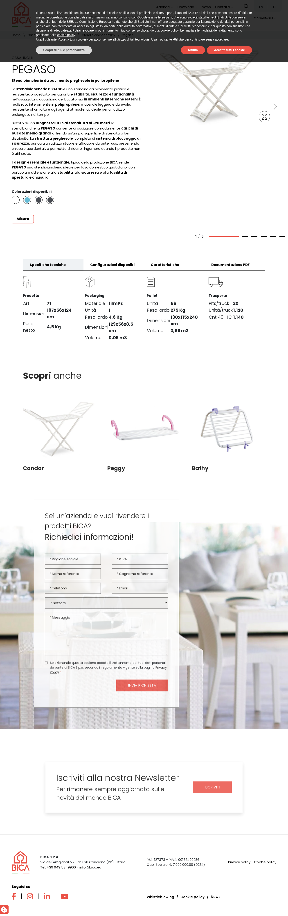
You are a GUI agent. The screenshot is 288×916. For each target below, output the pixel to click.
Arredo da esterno (131, 18)
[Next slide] (275, 106)
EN (261, 7)
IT (274, 7)
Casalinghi (263, 18)
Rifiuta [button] (193, 903)
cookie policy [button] (169, 884)
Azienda (163, 7)
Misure (23, 218)
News (206, 7)
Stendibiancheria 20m (98, 35)
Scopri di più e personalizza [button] (64, 903)
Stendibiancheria (62, 35)
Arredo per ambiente (228, 18)
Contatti (222, 7)
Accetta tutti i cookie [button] (229, 903)
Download (186, 7)
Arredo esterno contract (179, 18)
